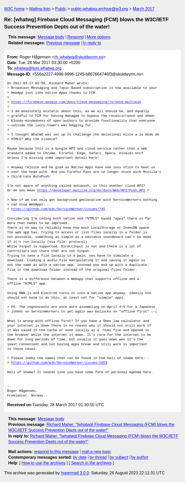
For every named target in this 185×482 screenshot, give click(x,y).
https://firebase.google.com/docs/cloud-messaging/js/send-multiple (76, 102)
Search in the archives (91, 463)
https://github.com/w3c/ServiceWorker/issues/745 (58, 209)
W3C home (14, 9)
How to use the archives (43, 463)
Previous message (63, 43)
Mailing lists (39, 9)
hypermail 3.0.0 (75, 473)
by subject (119, 457)
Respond (75, 37)
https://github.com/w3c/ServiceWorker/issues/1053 (59, 363)
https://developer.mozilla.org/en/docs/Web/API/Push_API (91, 190)
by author (139, 457)
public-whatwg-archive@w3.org (99, 9)
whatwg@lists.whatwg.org (37, 68)
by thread (98, 457)
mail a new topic (96, 451)
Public (60, 9)
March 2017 (144, 9)
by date (79, 457)
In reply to (92, 43)
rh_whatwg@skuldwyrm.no (78, 57)
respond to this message (56, 451)
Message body (51, 37)
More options (99, 37)
